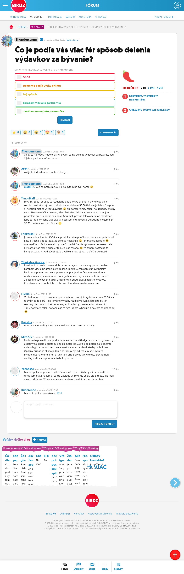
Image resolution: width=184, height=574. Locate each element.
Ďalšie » (73, 39)
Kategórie (37, 16)
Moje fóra (85, 16)
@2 (33, 194)
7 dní (160, 87)
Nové (18, 16)
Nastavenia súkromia (100, 542)
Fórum (92, 5)
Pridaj (104, 452)
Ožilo (70, 16)
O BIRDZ (65, 542)
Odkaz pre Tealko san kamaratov (149, 109)
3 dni (151, 87)
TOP (55, 16)
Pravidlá (127, 542)
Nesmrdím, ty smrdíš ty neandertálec (143, 97)
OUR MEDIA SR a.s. (83, 549)
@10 (59, 421)
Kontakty (79, 542)
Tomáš (70, 554)
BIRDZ (11, 27)
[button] (172, 509)
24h (143, 87)
